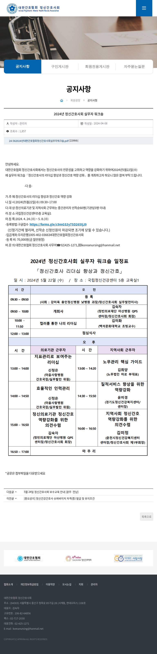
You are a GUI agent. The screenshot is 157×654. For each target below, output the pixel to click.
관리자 (94, 584)
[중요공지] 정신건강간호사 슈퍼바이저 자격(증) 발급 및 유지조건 (59, 498)
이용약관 (50, 584)
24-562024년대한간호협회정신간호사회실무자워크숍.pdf (39, 140)
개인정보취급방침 (29, 584)
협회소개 (8, 584)
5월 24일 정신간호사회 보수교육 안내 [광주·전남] (51, 492)
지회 (81, 584)
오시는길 (66, 584)
